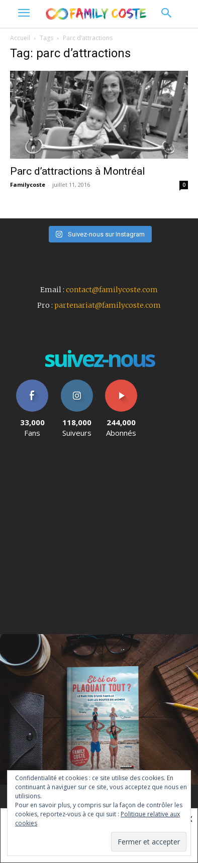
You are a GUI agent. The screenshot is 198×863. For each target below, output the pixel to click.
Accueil (20, 38)
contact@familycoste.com (112, 289)
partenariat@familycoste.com (107, 305)
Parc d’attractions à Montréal (77, 171)
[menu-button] (23, 14)
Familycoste (27, 184)
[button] (166, 14)
